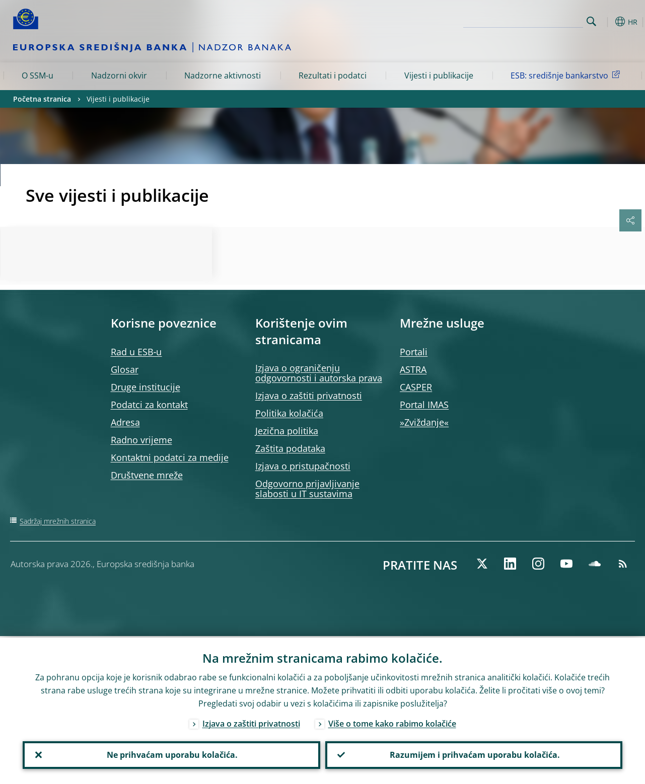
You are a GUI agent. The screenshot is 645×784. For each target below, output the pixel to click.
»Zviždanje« (424, 422)
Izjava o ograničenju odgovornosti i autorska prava (318, 373)
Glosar (124, 369)
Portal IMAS (424, 405)
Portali (413, 352)
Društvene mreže (147, 475)
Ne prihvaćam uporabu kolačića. (171, 754)
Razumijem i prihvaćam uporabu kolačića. (474, 754)
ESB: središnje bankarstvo (567, 75)
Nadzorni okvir (119, 75)
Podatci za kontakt (149, 405)
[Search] (532, 20)
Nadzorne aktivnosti (222, 75)
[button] (607, 21)
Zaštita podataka (290, 448)
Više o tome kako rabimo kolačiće (392, 722)
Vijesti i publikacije (438, 75)
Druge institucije (145, 387)
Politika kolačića (289, 413)
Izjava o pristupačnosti (302, 466)
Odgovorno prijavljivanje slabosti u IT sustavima (307, 489)
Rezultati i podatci (333, 75)
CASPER (416, 387)
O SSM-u (37, 75)
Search (591, 21)
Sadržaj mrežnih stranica (58, 521)
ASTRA (413, 369)
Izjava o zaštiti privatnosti (308, 395)
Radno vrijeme (141, 440)
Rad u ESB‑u (136, 352)
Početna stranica (42, 99)
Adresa (125, 422)
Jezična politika (286, 431)
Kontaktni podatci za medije (170, 457)
